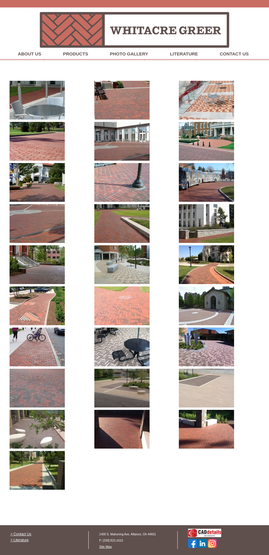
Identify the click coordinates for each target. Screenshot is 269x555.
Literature (184, 53)
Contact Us (234, 53)
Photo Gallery (129, 53)
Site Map (105, 546)
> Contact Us (20, 534)
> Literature (19, 540)
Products (75, 53)
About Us (29, 53)
